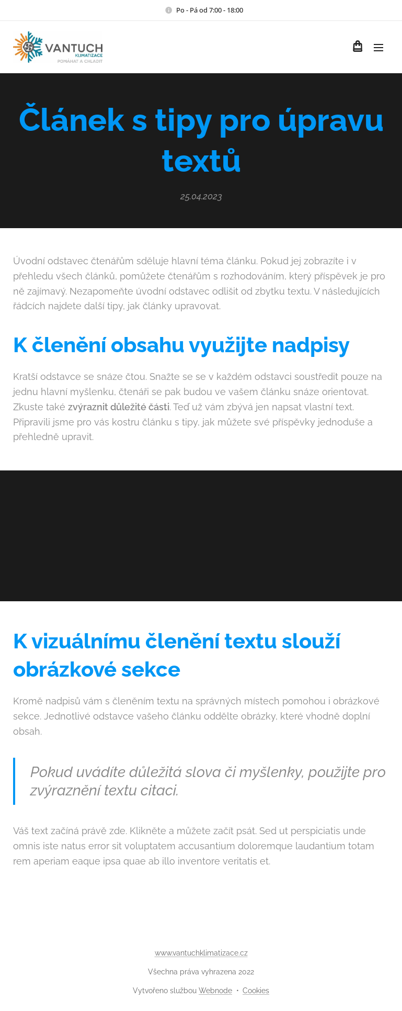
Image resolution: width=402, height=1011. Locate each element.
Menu (378, 47)
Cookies (256, 990)
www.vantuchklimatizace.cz (201, 953)
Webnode (215, 990)
